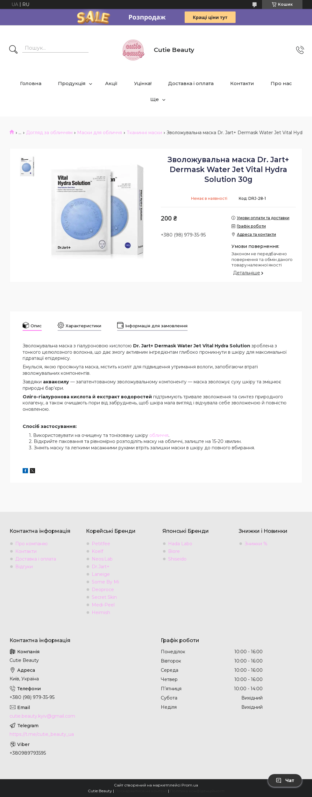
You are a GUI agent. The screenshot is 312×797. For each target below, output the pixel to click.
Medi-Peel (103, 605)
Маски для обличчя (99, 132)
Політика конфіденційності (197, 790)
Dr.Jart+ (101, 566)
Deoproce (103, 589)
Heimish (101, 612)
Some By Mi (105, 582)
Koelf (97, 551)
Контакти (242, 83)
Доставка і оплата (191, 83)
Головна (30, 83)
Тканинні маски (144, 132)
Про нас (281, 83)
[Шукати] (13, 50)
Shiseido (177, 559)
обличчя (158, 435)
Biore (174, 551)
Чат (285, 780)
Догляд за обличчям (49, 132)
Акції (111, 83)
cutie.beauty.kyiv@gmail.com (42, 716)
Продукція (72, 83)
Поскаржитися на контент (141, 790)
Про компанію (31, 544)
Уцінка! (143, 83)
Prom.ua (189, 785)
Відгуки (24, 566)
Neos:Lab (102, 559)
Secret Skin (104, 597)
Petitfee (101, 544)
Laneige (101, 574)
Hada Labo (180, 544)
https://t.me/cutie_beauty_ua (42, 734)
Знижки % (256, 544)
